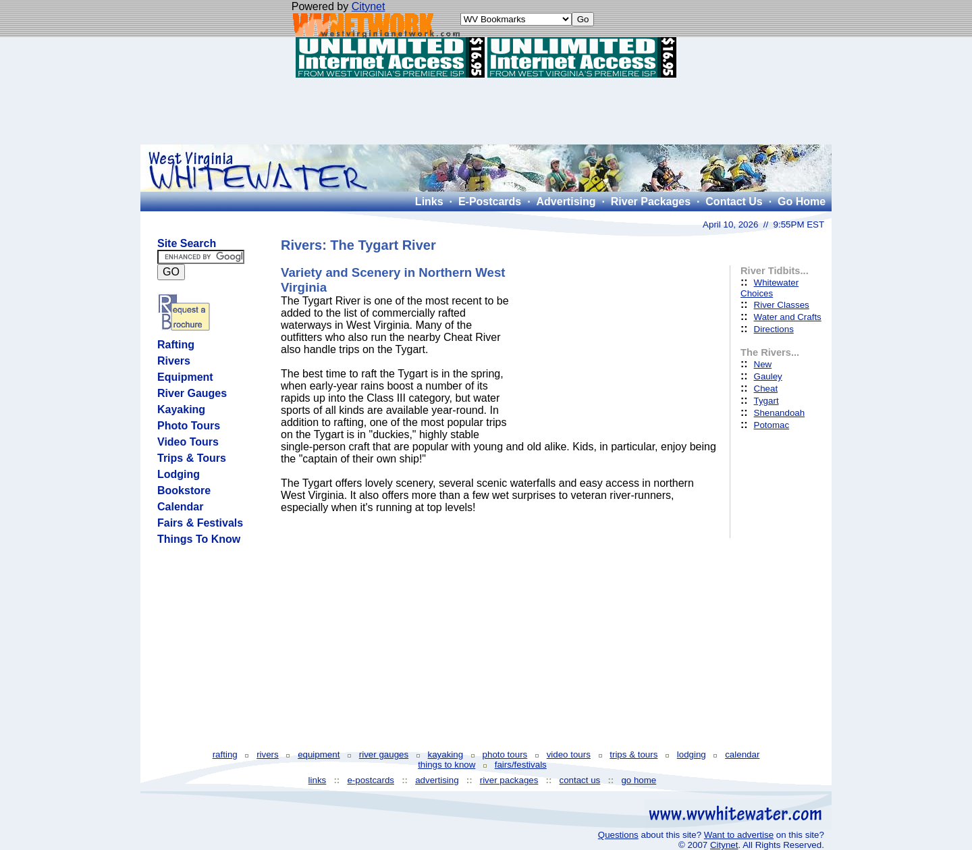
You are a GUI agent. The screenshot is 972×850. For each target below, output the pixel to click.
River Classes (781, 305)
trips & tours (633, 754)
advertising (436, 780)
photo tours (505, 754)
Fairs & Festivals (200, 523)
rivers (267, 754)
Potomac (772, 425)
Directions (774, 329)
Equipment (185, 377)
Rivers (173, 361)
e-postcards (370, 780)
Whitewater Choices (769, 287)
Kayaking (181, 409)
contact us (580, 780)
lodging (691, 754)
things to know (446, 765)
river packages (509, 780)
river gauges (383, 754)
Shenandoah (779, 413)
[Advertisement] (486, 110)
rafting (225, 754)
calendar (742, 754)
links (317, 780)
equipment (319, 754)
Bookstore (184, 490)
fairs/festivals (521, 765)
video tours (569, 754)
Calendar (180, 506)
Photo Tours (188, 425)
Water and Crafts (787, 317)
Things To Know (198, 539)
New (763, 364)
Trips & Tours (191, 458)
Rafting (175, 344)
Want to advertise (739, 835)
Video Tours (188, 442)
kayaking (446, 754)
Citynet (368, 6)
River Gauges (192, 393)
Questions (618, 835)
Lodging (178, 474)
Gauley (768, 376)
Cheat (766, 388)
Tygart (766, 401)
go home (638, 780)
